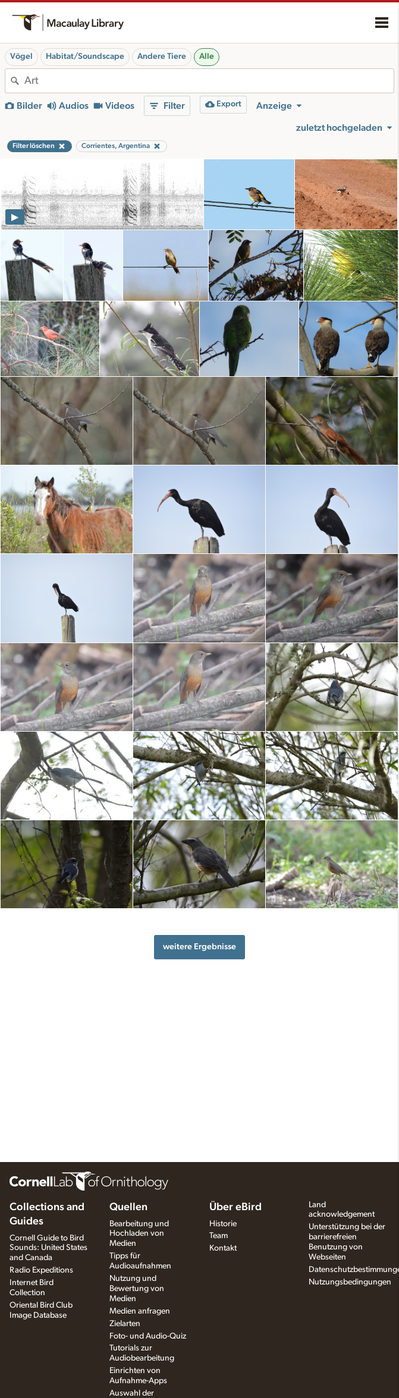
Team (218, 1236)
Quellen (128, 1207)
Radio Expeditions (41, 1270)
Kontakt (223, 1248)
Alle (206, 56)
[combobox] (209, 81)
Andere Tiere (161, 56)
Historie (223, 1224)
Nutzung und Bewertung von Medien (136, 1288)
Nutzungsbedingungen (350, 1282)
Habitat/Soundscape (85, 56)
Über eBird (235, 1207)
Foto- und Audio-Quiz (147, 1336)
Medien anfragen (139, 1311)
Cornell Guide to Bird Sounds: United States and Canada (48, 1248)
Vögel (21, 56)
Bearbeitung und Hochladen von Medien (139, 1234)
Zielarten (124, 1324)
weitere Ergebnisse (199, 946)
